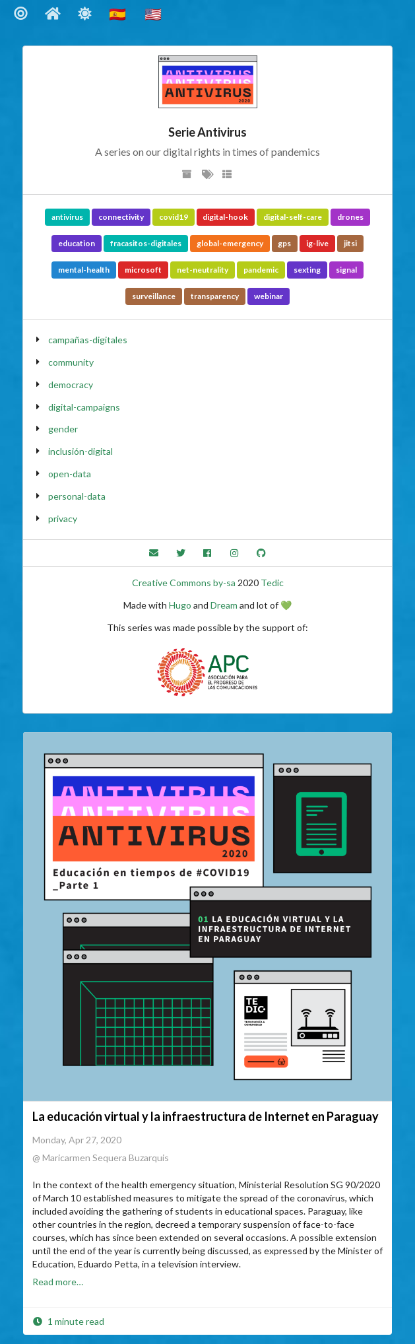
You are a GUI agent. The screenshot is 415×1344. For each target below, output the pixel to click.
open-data (69, 473)
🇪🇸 (119, 13)
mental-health (84, 270)
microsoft (143, 270)
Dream (224, 605)
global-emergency (230, 243)
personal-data (77, 496)
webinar (268, 296)
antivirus (67, 217)
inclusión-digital (80, 451)
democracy (70, 384)
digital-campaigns (84, 407)
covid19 (173, 217)
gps (284, 243)
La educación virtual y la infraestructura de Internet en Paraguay (205, 1116)
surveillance (154, 296)
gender (63, 428)
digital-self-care (292, 217)
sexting (307, 270)
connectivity (121, 217)
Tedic (272, 582)
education (76, 243)
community (71, 362)
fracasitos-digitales (145, 243)
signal (346, 270)
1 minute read (68, 1321)
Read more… (57, 1281)
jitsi (350, 243)
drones (350, 217)
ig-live (317, 243)
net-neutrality (202, 270)
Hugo (180, 605)
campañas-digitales (87, 339)
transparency (215, 296)
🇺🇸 (154, 13)
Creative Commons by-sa (184, 582)
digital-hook (225, 217)
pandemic (260, 270)
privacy (62, 518)
